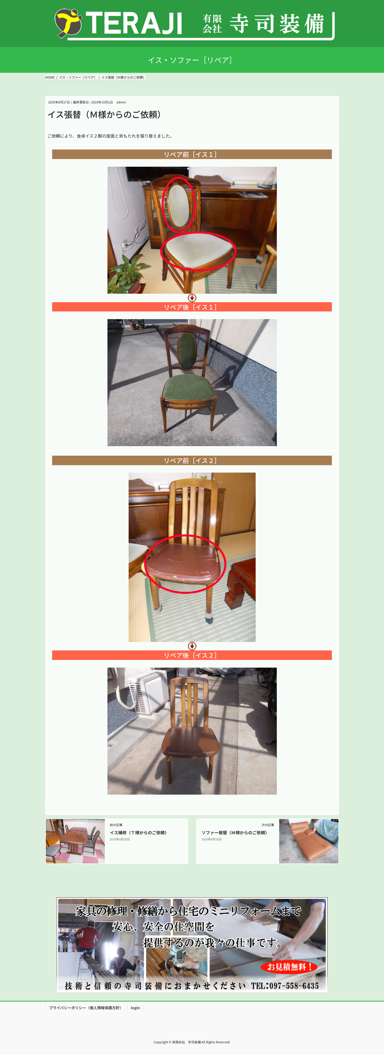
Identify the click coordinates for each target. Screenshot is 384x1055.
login (135, 1007)
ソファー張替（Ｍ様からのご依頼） (235, 832)
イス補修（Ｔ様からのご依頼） (139, 832)
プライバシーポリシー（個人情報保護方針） (86, 1007)
